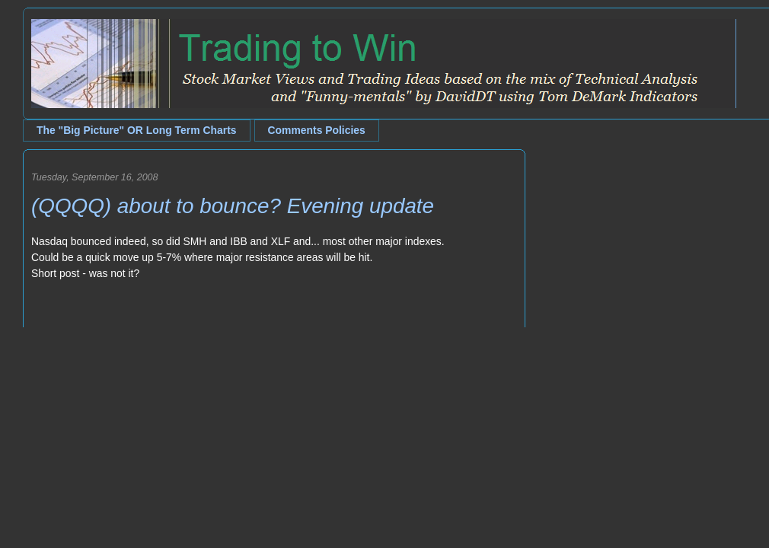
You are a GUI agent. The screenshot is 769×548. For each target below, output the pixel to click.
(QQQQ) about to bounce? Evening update (232, 206)
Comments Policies (316, 130)
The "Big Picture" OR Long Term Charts (137, 130)
